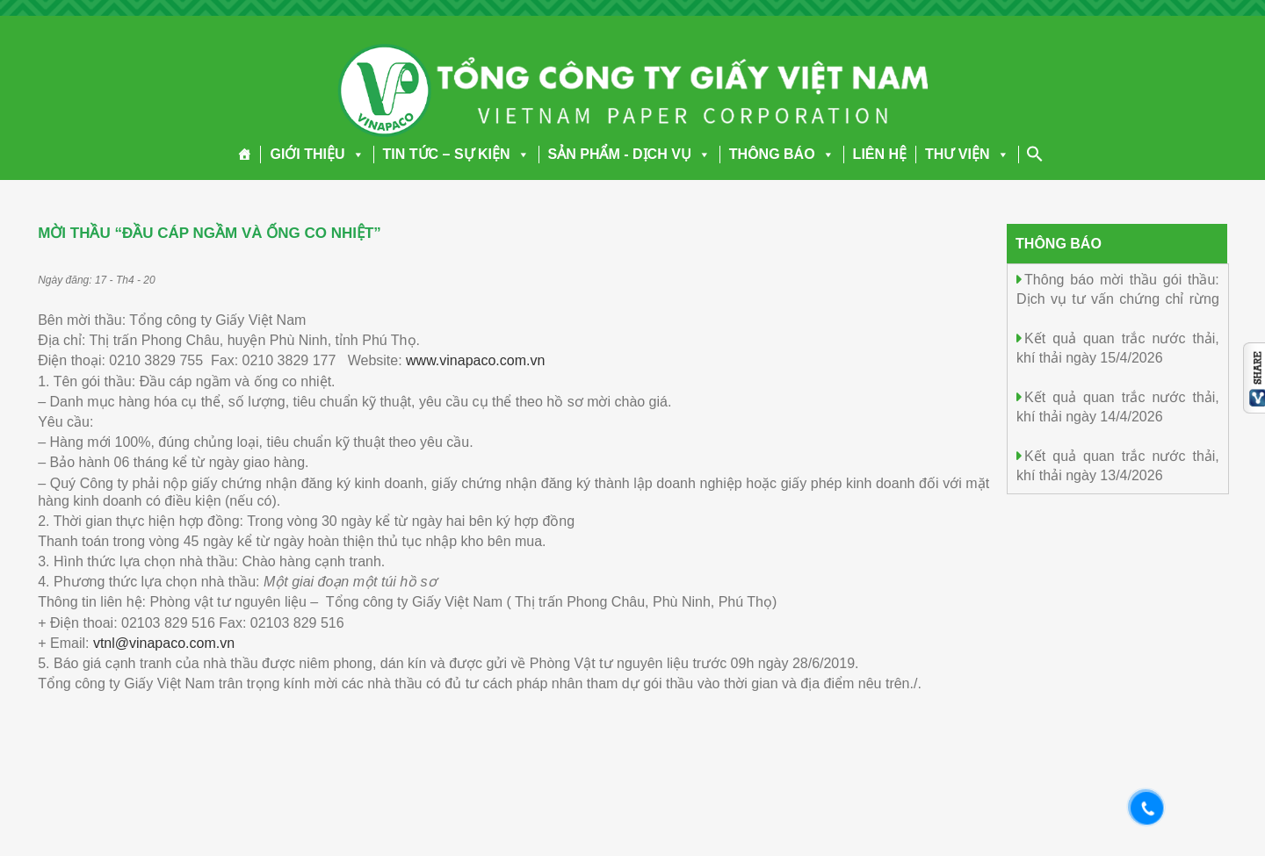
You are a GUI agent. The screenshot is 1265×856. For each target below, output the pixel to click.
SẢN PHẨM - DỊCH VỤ (629, 154)
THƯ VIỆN (966, 154)
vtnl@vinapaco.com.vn (164, 643)
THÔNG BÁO (782, 154)
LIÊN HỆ (880, 154)
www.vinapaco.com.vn (475, 360)
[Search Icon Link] (1035, 153)
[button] (355, 154)
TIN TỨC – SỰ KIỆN (456, 154)
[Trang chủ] (244, 154)
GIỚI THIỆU (317, 154)
